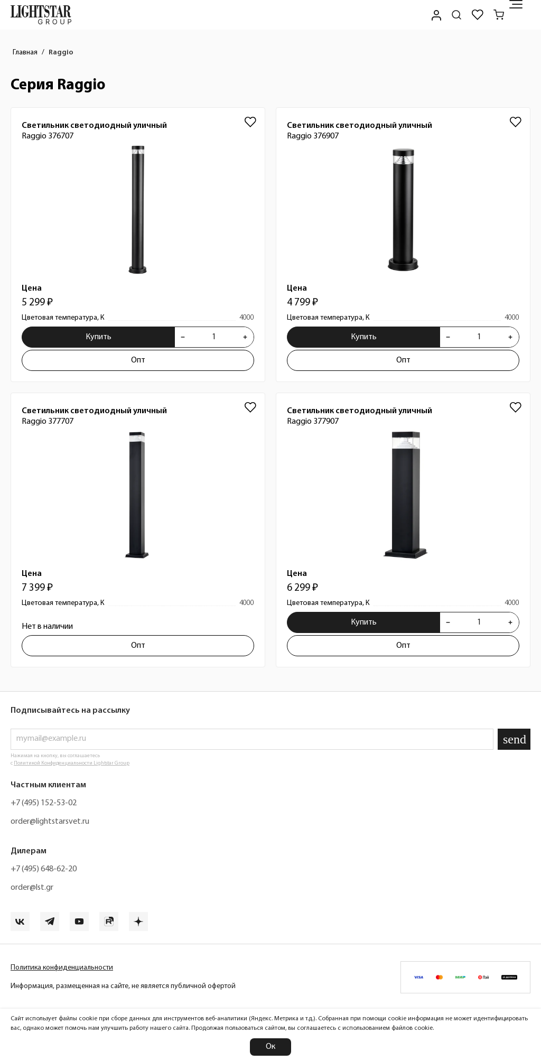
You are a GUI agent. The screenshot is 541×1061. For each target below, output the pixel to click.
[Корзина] (498, 14)
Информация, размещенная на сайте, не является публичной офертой (123, 986)
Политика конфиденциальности (62, 968)
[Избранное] (477, 14)
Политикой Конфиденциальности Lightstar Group (71, 763)
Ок (270, 1047)
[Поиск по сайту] (456, 14)
